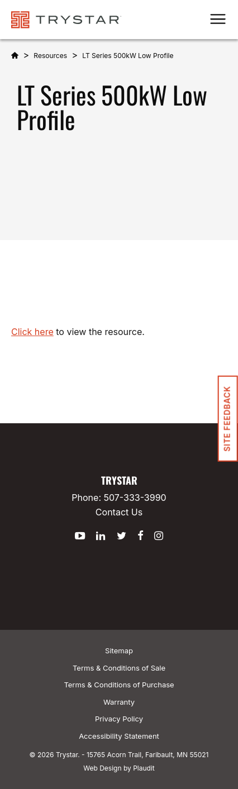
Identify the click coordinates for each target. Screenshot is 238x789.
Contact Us (119, 512)
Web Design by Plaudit (118, 768)
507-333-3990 (135, 497)
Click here (32, 331)
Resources (50, 55)
